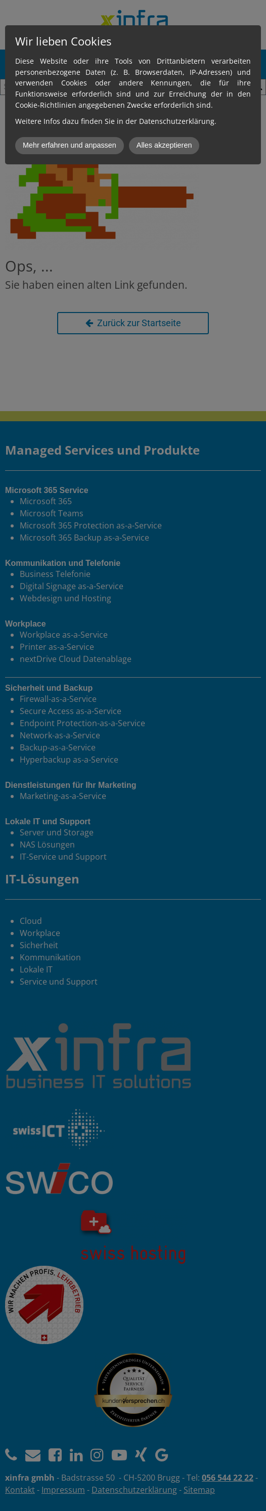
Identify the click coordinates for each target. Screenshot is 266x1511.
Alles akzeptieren (164, 145)
